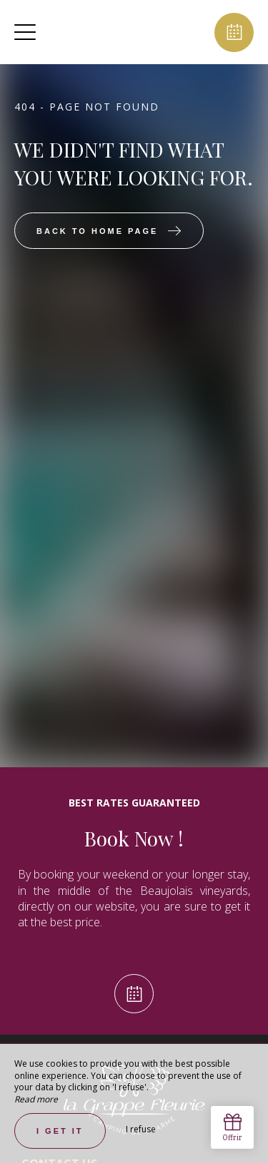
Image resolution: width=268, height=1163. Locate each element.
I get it (60, 1131)
